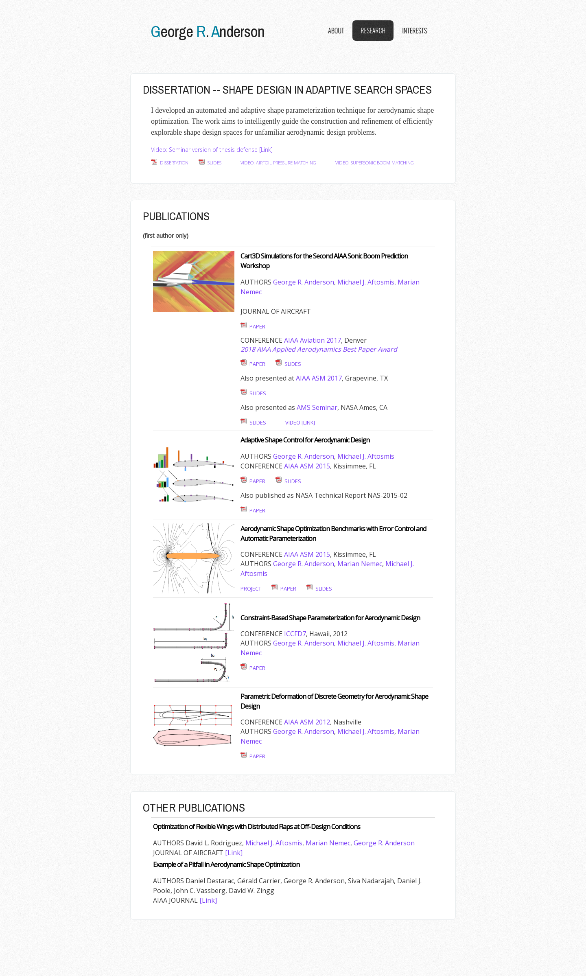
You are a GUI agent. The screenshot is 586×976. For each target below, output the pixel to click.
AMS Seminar (317, 407)
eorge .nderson (208, 31)
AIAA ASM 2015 (307, 466)
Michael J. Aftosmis (365, 282)
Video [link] (300, 422)
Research (373, 30)
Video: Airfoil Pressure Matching (278, 163)
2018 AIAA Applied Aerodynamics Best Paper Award (319, 349)
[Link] (234, 852)
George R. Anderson (303, 282)
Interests (414, 30)
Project (251, 588)
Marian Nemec (359, 563)
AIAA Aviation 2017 (312, 340)
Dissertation (174, 163)
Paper (257, 326)
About (336, 30)
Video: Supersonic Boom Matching (374, 163)
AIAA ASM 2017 (319, 378)
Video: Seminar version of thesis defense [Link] (212, 149)
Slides (214, 163)
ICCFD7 (295, 633)
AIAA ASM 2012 (307, 722)
